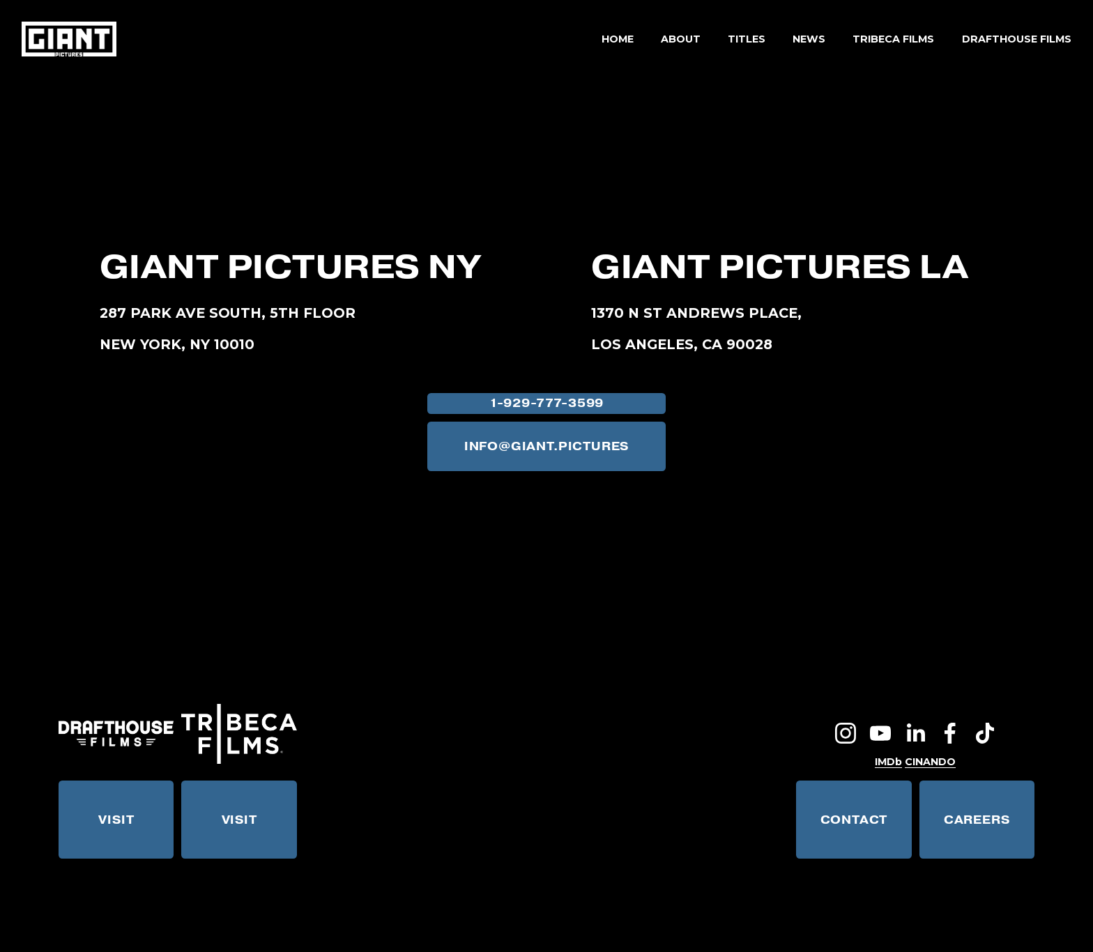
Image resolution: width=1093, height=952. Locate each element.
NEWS (809, 39)
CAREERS (977, 820)
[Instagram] (845, 733)
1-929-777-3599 (546, 403)
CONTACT (854, 820)
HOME (618, 39)
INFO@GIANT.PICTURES (546, 446)
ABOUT (681, 39)
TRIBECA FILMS (893, 39)
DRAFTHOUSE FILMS (1016, 39)
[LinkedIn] (915, 733)
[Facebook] (950, 733)
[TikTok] (985, 733)
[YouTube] (880, 733)
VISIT (116, 820)
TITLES (746, 39)
